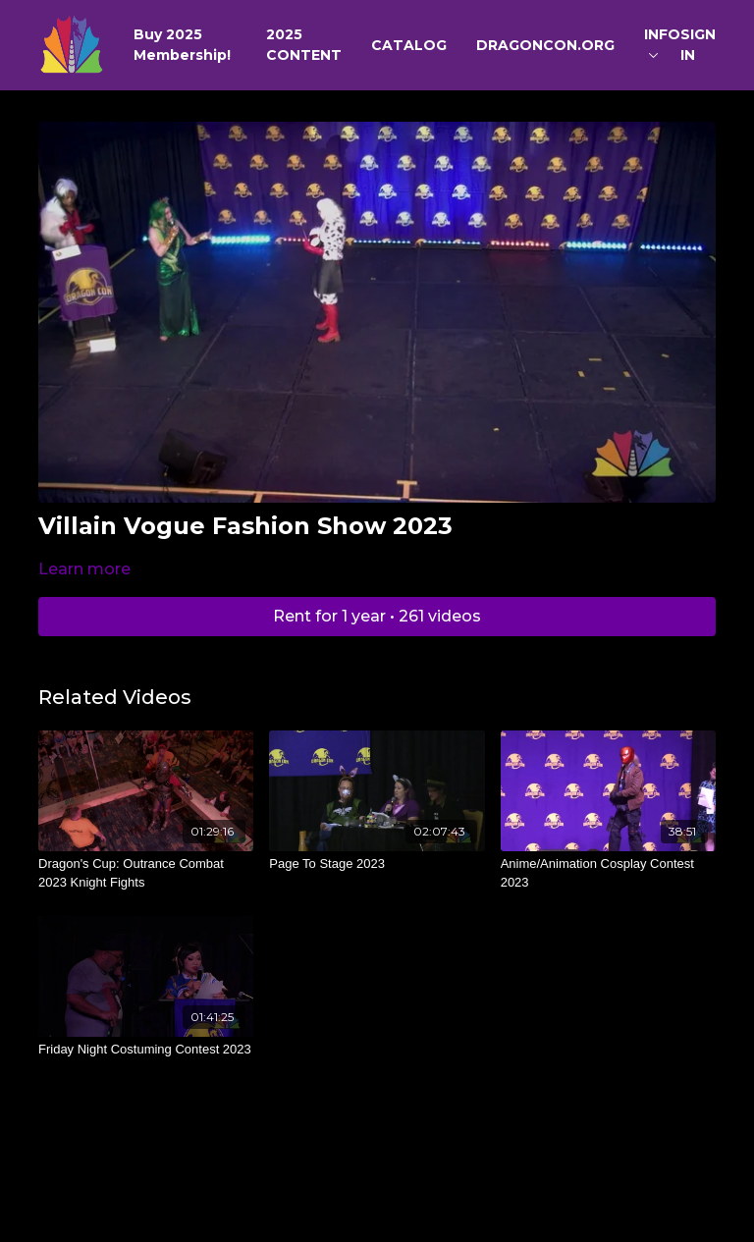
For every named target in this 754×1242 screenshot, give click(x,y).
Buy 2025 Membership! (182, 45)
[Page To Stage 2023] (376, 864)
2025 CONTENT (304, 45)
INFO (662, 42)
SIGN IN (698, 45)
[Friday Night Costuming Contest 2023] (145, 1049)
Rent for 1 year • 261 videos (377, 616)
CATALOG (409, 45)
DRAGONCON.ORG (545, 45)
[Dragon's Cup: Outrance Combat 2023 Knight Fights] (145, 873)
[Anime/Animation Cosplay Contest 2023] (608, 873)
